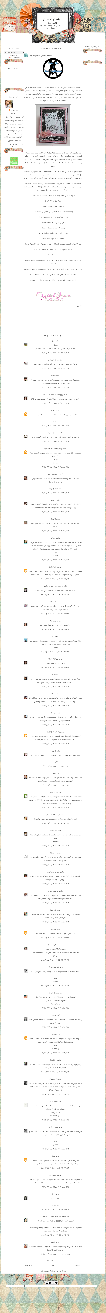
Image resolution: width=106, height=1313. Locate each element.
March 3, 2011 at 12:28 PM (55, 629)
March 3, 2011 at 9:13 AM (55, 512)
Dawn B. (53, 910)
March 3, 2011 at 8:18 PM (55, 922)
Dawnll (53, 602)
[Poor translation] (55, 1283)
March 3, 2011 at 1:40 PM (55, 706)
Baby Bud (45, 239)
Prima (69, 280)
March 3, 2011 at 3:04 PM (55, 766)
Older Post (78, 1265)
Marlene (53, 853)
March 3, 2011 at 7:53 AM (55, 387)
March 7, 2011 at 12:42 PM (55, 1209)
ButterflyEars (53, 945)
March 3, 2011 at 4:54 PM (55, 807)
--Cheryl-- (55, 1205)
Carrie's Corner (53, 1127)
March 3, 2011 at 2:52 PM (55, 744)
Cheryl (53, 1194)
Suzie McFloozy (53, 474)
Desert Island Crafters (55, 1250)
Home (53, 1265)
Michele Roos (53, 360)
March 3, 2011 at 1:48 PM (55, 725)
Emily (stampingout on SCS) (53, 395)
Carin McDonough (53, 815)
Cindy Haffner (53, 659)
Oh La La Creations (45, 217)
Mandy (53, 929)
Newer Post (28, 1265)
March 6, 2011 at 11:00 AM (55, 1168)
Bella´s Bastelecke (53, 967)
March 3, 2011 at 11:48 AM (55, 595)
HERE (79, 175)
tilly (53, 637)
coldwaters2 (53, 830)
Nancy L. (53, 621)
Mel (53, 675)
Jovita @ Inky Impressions (53, 586)
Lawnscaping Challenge (42, 212)
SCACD (29, 178)
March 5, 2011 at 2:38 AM (55, 1120)
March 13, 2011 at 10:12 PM (55, 1254)
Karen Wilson (53, 433)
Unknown (53, 1034)
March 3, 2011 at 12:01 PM (55, 614)
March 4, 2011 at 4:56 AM (55, 1008)
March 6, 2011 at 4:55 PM (55, 1187)
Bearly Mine (49, 201)
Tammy (53, 773)
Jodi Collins (53, 567)
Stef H (53, 410)
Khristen (53, 1060)
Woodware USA (47, 222)
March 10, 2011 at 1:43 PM (55, 1235)
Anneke (53, 1015)
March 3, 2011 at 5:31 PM (55, 846)
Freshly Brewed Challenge (44, 249)
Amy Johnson (53, 891)
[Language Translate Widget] (14, 52)
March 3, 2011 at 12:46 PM (55, 667)
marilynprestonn (53, 872)
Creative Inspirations (49, 228)
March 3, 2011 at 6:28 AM (55, 353)
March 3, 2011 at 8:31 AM (55, 426)
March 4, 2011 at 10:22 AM (55, 1072)
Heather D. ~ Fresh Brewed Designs (53, 1217)
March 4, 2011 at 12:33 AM (55, 986)
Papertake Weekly (46, 206)
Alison (53, 694)
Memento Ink (52, 260)
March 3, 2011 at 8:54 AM (55, 493)
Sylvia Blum (53, 993)
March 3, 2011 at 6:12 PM (55, 865)
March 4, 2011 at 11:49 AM (55, 1094)
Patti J (53, 519)
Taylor (53, 1242)
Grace (53, 538)
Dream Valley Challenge (47, 233)
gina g (53, 500)
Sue (53, 341)
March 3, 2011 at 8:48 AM (55, 467)
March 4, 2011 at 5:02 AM (55, 1027)
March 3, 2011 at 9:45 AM (55, 560)
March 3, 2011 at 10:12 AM (55, 579)
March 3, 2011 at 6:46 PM (55, 884)
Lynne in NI (53, 792)
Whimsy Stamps (35, 260)
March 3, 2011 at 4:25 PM (55, 785)
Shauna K (53, 1079)
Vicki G (53, 751)
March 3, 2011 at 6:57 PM (55, 903)
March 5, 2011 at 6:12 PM (55, 1149)
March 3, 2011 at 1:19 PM (55, 686)
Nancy (53, 376)
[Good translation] (48, 1283)
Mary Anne (53, 1101)
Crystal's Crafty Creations (51, 21)
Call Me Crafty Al (53, 732)
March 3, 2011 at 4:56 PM (55, 823)
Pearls (74, 280)
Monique (53, 713)
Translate (13, 57)
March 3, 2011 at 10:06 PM (55, 938)
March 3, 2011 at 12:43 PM (55, 652)
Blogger (96, 46)
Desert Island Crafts (32, 244)
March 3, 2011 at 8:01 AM (55, 403)
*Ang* (53, 1156)
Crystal (15, 111)
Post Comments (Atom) (58, 1271)
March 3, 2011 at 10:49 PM (55, 960)
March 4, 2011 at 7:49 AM (55, 1053)
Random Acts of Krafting (53, 449)
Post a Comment (53, 1261)
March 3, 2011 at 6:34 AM (55, 368)
